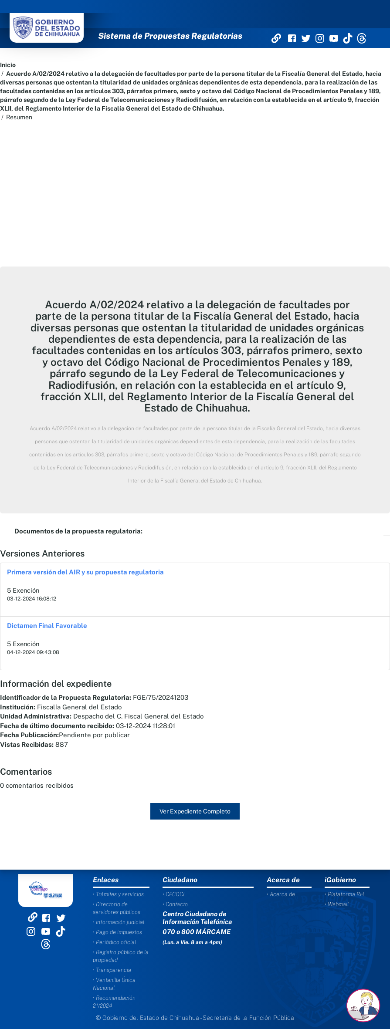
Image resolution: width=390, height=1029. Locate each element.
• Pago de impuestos (117, 932)
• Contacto (175, 904)
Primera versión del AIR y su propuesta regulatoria (85, 572)
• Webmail (337, 904)
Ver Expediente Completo (195, 811)
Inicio (8, 64)
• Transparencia (112, 970)
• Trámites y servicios (118, 894)
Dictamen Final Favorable (47, 625)
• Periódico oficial (114, 942)
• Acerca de (281, 894)
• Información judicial (118, 922)
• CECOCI (173, 894)
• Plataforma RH (344, 894)
